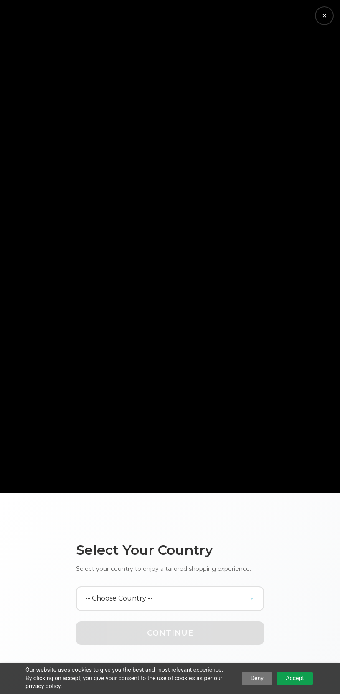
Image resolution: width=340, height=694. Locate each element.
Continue (170, 633)
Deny (257, 678)
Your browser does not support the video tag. (170, 246)
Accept (295, 678)
